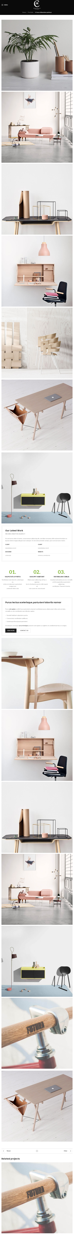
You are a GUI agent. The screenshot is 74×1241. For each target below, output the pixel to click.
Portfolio (30, 12)
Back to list (37, 1151)
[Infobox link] (12, 579)
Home (24, 12)
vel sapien (12, 609)
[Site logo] (37, 5)
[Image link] (37, 488)
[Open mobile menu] (4, 5)
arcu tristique (23, 625)
